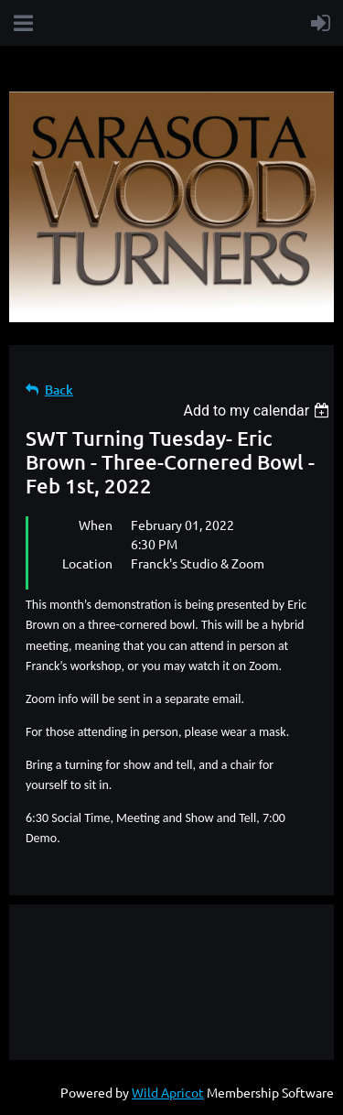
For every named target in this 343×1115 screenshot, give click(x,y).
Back (59, 389)
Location (87, 563)
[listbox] (258, 410)
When (96, 524)
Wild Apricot (168, 1092)
